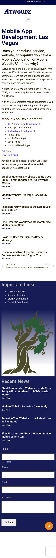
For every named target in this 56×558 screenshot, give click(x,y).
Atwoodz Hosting (16, 295)
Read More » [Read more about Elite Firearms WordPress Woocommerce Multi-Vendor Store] (6, 229)
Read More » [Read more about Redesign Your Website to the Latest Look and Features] (6, 214)
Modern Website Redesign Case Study (24, 194)
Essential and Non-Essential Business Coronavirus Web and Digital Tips (24, 254)
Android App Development (21, 131)
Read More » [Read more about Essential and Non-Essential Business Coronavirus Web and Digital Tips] (6, 259)
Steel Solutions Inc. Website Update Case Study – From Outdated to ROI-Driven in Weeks (26, 180)
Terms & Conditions (17, 302)
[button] (28, 19)
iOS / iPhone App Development (23, 124)
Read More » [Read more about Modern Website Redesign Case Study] (6, 198)
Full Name (6, 462)
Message (7, 497)
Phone (6, 467)
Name (5, 448)
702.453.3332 (39, 1)
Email (5, 482)
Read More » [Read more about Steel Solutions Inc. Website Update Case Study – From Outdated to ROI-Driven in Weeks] (6, 187)
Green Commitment (17, 298)
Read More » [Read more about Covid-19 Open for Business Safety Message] (6, 244)
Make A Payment (16, 291)
